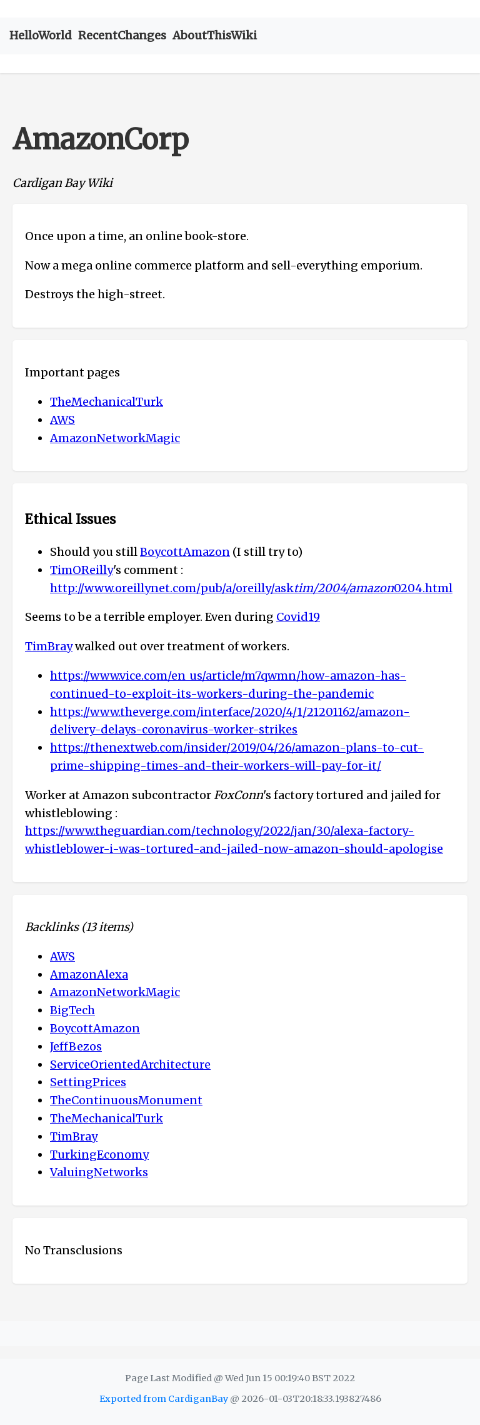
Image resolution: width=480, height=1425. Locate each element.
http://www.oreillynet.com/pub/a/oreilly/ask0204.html (251, 588)
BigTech (72, 1010)
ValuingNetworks (99, 1172)
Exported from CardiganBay (163, 1398)
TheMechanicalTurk (106, 402)
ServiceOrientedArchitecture (130, 1064)
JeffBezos (76, 1046)
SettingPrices (88, 1082)
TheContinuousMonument (126, 1100)
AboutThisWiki (214, 35)
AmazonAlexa (89, 974)
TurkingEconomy (99, 1154)
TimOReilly (81, 570)
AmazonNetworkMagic (115, 438)
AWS (62, 420)
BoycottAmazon (185, 552)
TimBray (48, 646)
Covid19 (298, 617)
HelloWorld (40, 35)
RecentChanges (122, 35)
